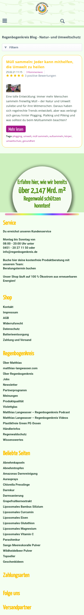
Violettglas (10, 407)
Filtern (11, 46)
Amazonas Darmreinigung (20, 473)
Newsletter (10, 385)
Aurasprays (10, 479)
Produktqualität (13, 401)
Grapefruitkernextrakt (17, 501)
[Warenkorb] (80, 21)
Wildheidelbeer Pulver (17, 550)
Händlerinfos (11, 429)
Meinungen (10, 396)
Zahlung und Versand (17, 340)
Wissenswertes (13, 440)
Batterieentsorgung (16, 334)
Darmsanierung (13, 495)
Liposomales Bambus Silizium (23, 506)
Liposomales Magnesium (19, 528)
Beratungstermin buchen (19, 268)
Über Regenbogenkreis (18, 374)
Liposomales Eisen (15, 517)
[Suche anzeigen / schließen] (62, 21)
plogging (17, 136)
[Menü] (5, 21)
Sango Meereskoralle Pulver (22, 545)
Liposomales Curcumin (18, 512)
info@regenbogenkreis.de (20, 252)
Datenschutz (11, 329)
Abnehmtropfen (13, 468)
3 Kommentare (34, 72)
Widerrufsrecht (13, 323)
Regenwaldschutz (14, 434)
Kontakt (8, 307)
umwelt (27, 136)
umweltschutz (13, 141)
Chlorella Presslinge (16, 484)
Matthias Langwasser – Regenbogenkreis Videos (35, 418)
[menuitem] (5, 21)
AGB (6, 318)
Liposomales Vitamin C (18, 534)
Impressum (10, 312)
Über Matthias (12, 363)
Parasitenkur (11, 539)
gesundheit (29, 141)
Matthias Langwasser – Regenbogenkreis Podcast (36, 412)
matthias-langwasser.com (20, 368)
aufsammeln (56, 136)
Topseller (9, 556)
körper (68, 136)
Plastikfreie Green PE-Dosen (22, 423)
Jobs (6, 379)
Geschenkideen (13, 561)
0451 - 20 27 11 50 (16, 247)
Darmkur (8, 490)
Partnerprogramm (15, 390)
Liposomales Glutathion (19, 523)
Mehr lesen (15, 129)
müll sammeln (40, 136)
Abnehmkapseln (14, 462)
